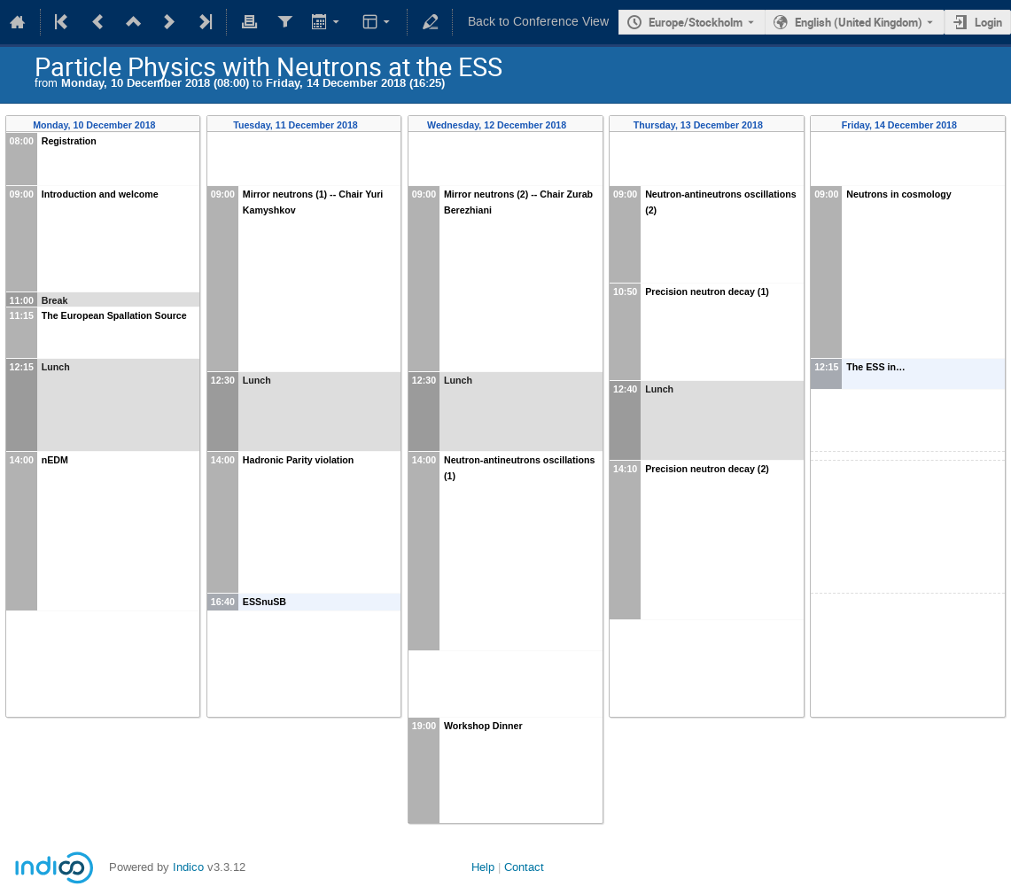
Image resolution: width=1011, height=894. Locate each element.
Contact (524, 867)
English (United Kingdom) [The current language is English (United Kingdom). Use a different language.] (858, 22)
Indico (188, 867)
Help (482, 867)
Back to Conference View (538, 21)
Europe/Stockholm (696, 22)
